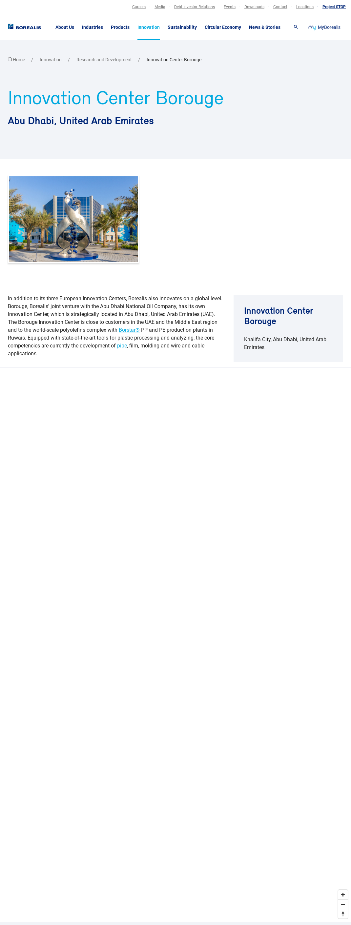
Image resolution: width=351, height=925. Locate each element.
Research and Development (104, 59)
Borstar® (129, 330)
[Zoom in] (343, 894)
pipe (122, 346)
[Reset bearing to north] (343, 913)
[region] (175, 644)
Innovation (51, 59)
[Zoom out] (343, 904)
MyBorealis (325, 27)
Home (17, 59)
